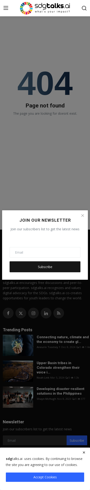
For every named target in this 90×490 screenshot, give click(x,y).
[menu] (6, 8)
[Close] (82, 215)
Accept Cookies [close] (45, 477)
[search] (84, 8)
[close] (84, 452)
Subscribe (45, 267)
